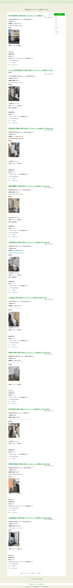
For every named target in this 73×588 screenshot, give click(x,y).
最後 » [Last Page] (40, 573)
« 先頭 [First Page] (25, 573)
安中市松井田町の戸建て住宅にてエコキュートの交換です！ (26, 15)
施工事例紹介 (36, 6)
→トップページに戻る (36, 578)
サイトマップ (54, 6)
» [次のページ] (37, 573)
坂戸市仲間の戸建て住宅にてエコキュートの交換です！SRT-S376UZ (29, 409)
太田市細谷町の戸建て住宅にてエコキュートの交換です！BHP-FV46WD (30, 518)
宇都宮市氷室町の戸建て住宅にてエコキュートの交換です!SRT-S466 (29, 464)
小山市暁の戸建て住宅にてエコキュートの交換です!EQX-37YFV (27, 297)
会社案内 (48, 6)
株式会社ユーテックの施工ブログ (36, 9)
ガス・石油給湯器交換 (27, 6)
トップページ (18, 6)
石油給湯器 (56, 33)
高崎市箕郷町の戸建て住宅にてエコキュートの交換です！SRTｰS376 (29, 186)
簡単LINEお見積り (61, 2)
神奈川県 (56, 18)
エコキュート (57, 29)
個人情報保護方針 (40, 584)
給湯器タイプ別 (57, 27)
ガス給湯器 (56, 31)
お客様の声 (42, 6)
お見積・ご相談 (68, 2)
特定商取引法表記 (32, 584)
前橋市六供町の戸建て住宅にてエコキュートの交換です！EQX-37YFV (29, 352)
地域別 (56, 16)
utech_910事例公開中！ (20, 3)
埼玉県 (56, 20)
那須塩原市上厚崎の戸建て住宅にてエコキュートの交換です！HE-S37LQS (30, 128)
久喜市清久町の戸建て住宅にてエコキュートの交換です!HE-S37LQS (29, 242)
